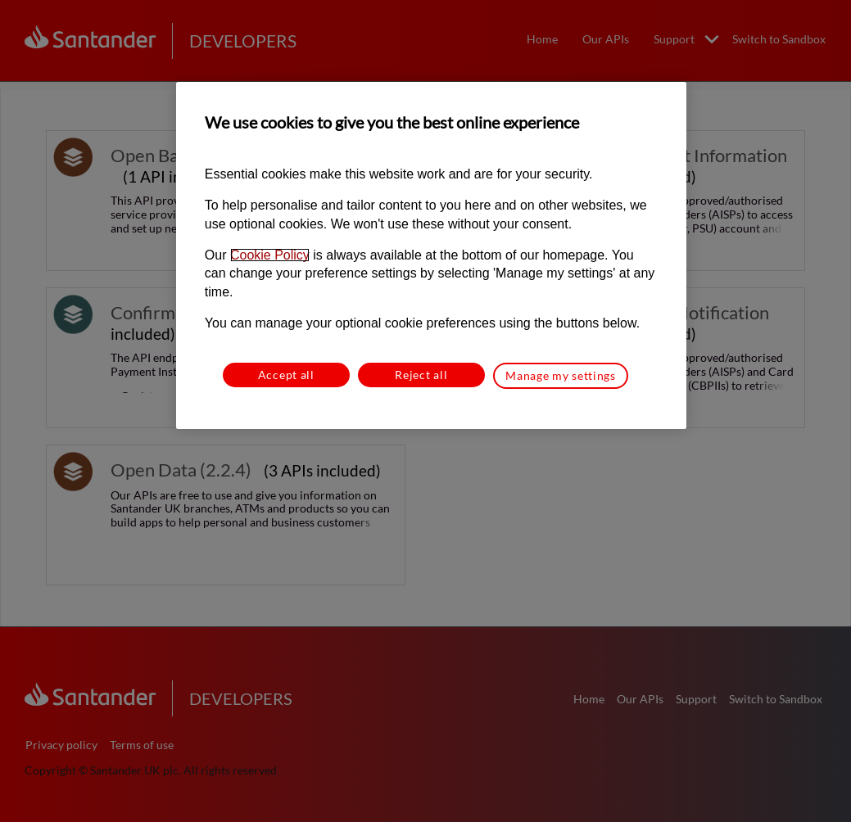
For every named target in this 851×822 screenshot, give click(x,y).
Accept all (286, 375)
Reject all (421, 375)
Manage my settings (560, 375)
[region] (431, 255)
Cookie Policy (270, 255)
